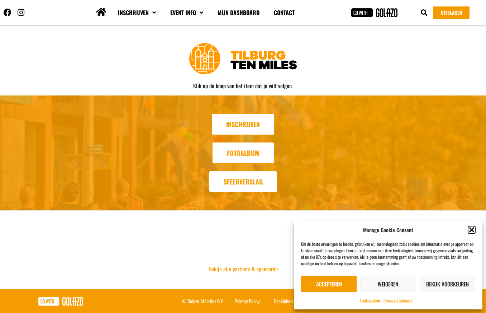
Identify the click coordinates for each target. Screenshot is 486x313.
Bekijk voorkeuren (447, 284)
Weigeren (388, 284)
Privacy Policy (246, 301)
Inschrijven (137, 12)
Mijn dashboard (238, 12)
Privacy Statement (398, 300)
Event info (186, 12)
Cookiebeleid (370, 300)
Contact (284, 12)
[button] (471, 229)
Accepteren (329, 284)
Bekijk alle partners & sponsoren (243, 269)
